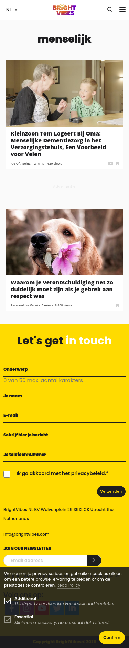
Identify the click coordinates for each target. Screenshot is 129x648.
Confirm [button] (111, 637)
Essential (23, 617)
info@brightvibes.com (26, 534)
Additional (25, 598)
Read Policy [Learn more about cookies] (68, 585)
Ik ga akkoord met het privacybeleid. (61, 473)
